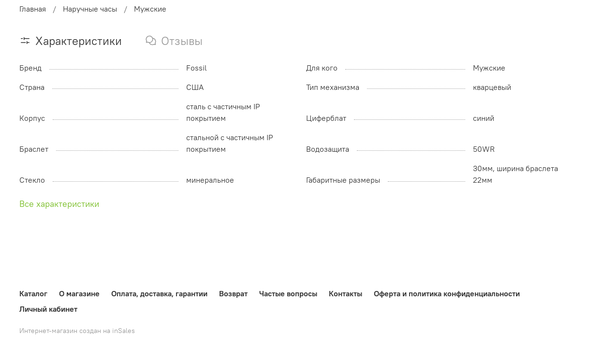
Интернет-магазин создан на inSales (77, 330)
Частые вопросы (288, 293)
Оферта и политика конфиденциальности (447, 293)
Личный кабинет (48, 309)
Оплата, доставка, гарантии (159, 293)
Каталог (33, 293)
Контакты (345, 293)
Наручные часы (90, 9)
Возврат (233, 293)
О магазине (79, 293)
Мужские (150, 9)
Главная (32, 9)
